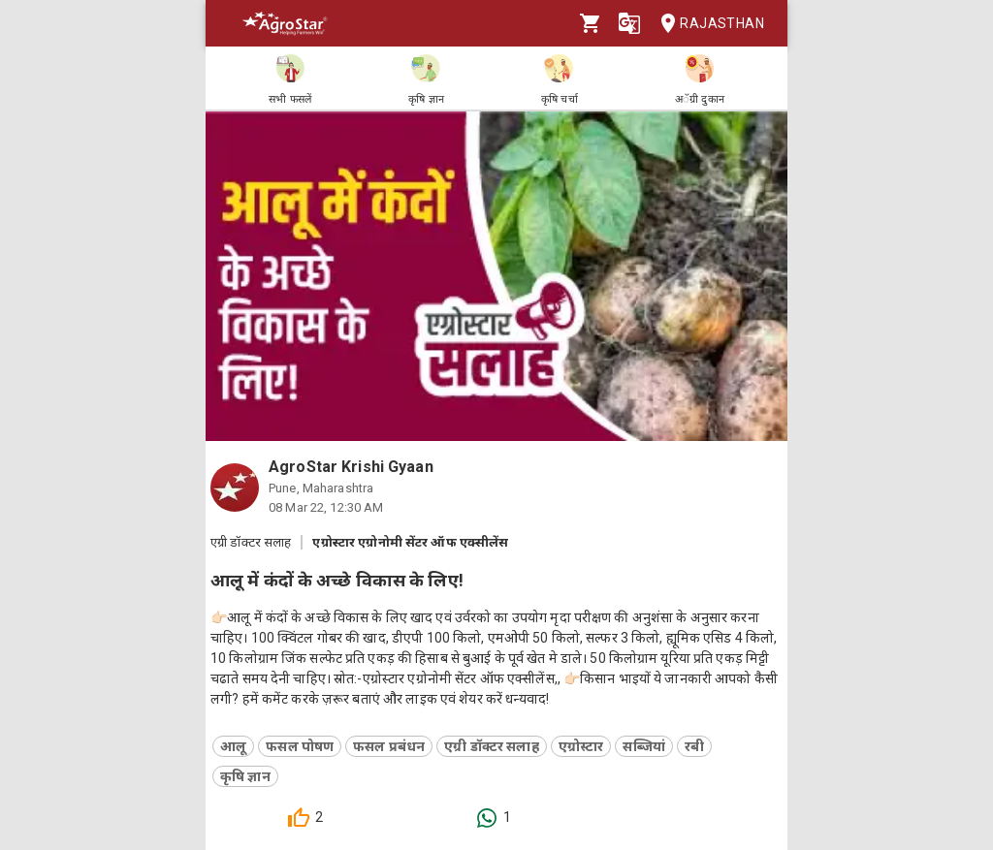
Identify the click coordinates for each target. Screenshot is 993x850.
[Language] (629, 23)
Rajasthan (706, 24)
